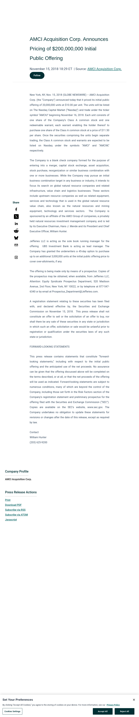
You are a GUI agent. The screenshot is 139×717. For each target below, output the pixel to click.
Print (7, 500)
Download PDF (13, 504)
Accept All (103, 713)
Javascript (11, 519)
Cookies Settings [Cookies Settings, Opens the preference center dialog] (12, 713)
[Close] (133, 701)
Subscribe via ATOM (16, 514)
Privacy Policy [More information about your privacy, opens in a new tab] (113, 707)
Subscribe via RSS (15, 509)
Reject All (124, 713)
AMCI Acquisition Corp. (104, 69)
